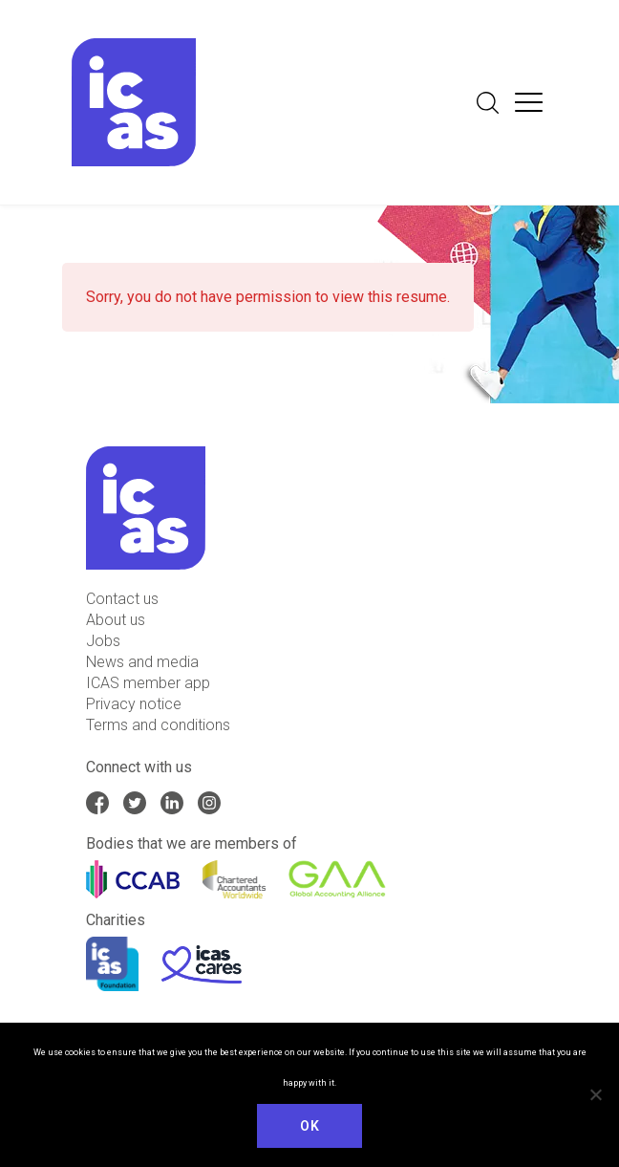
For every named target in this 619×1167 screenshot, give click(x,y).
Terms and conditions (158, 725)
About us (115, 620)
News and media (142, 662)
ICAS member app (148, 683)
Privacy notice (133, 704)
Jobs (103, 641)
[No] (595, 1094)
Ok (309, 1126)
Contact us (122, 599)
